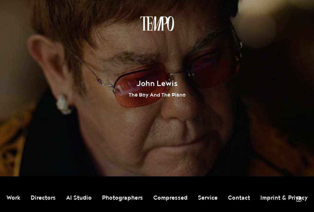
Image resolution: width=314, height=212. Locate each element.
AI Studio (79, 197)
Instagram (299, 199)
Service (208, 197)
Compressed (170, 197)
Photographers (122, 197)
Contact (239, 197)
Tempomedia (157, 23)
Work (13, 197)
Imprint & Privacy (284, 197)
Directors (43, 197)
